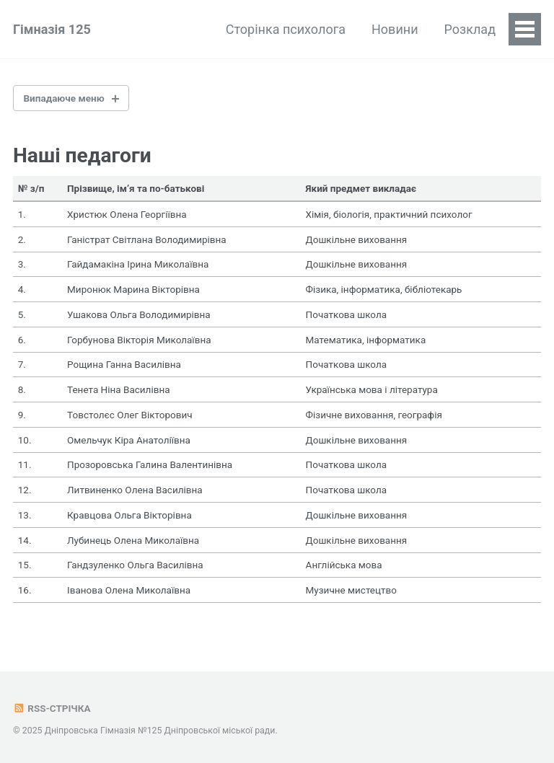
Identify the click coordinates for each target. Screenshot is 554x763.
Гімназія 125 (52, 29)
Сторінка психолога (286, 29)
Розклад (470, 29)
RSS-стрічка (51, 708)
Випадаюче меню (64, 98)
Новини (394, 29)
